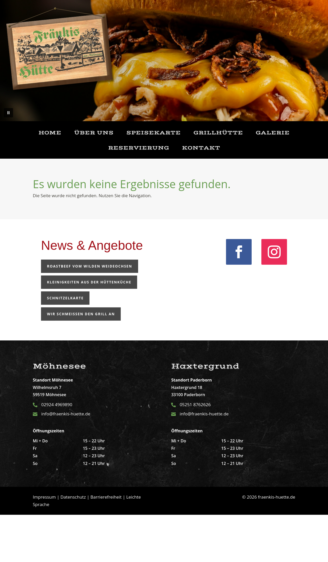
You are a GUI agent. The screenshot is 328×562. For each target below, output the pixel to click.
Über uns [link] (94, 133)
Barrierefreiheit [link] (105, 497)
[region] (164, 60)
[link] (239, 252)
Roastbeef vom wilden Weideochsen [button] (75, 266)
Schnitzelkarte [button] (59, 298)
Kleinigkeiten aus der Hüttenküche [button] (75, 282)
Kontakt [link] (201, 148)
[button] (8, 112)
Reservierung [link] (138, 148)
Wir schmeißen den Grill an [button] (69, 313)
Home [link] (49, 133)
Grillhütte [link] (218, 133)
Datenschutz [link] (73, 497)
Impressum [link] (44, 497)
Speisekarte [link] (153, 133)
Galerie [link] (273, 133)
